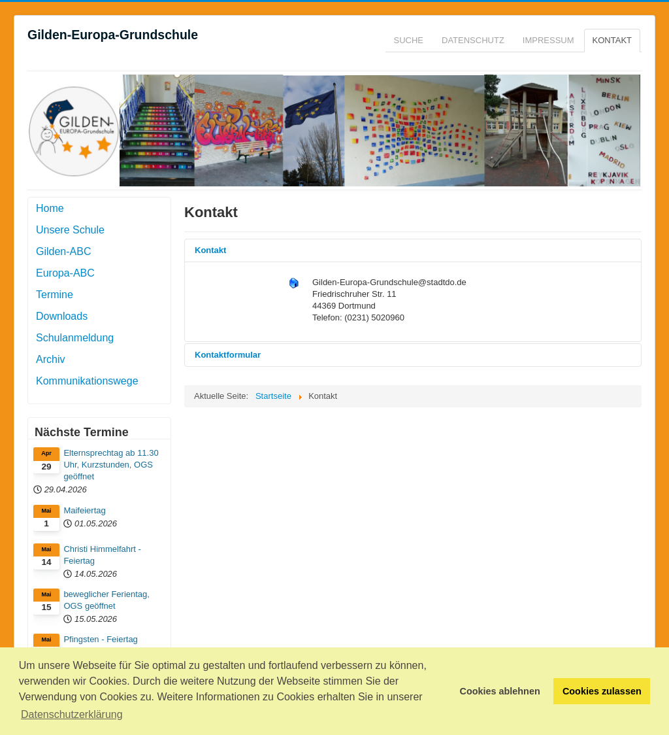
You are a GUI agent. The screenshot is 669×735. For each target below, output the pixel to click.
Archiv (50, 359)
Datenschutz (473, 40)
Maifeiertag (84, 510)
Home (50, 208)
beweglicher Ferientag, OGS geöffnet (106, 600)
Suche (409, 40)
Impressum (548, 40)
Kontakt (612, 40)
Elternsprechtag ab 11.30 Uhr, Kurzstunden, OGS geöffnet (110, 464)
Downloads (62, 316)
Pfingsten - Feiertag (100, 639)
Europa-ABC (65, 273)
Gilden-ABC (63, 251)
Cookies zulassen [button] (602, 691)
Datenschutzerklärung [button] (72, 714)
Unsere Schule (70, 229)
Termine (54, 294)
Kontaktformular (228, 355)
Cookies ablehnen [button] (500, 691)
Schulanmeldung (75, 337)
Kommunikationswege (87, 380)
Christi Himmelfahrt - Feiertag (101, 555)
